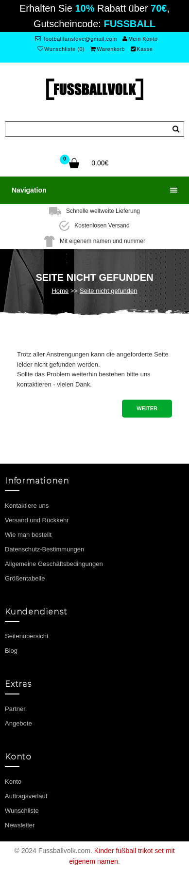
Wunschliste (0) (61, 49)
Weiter (147, 408)
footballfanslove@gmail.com (76, 39)
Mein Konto (139, 39)
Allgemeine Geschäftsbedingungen (54, 563)
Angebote (18, 723)
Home (60, 290)
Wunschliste (22, 810)
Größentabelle (25, 578)
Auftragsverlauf (26, 796)
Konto (13, 781)
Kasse (142, 49)
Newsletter (19, 825)
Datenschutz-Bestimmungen (44, 549)
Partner (15, 708)
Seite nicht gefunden (108, 290)
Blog (11, 650)
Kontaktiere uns (27, 505)
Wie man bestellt (28, 534)
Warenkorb (107, 49)
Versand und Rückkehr (37, 520)
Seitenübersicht (27, 636)
